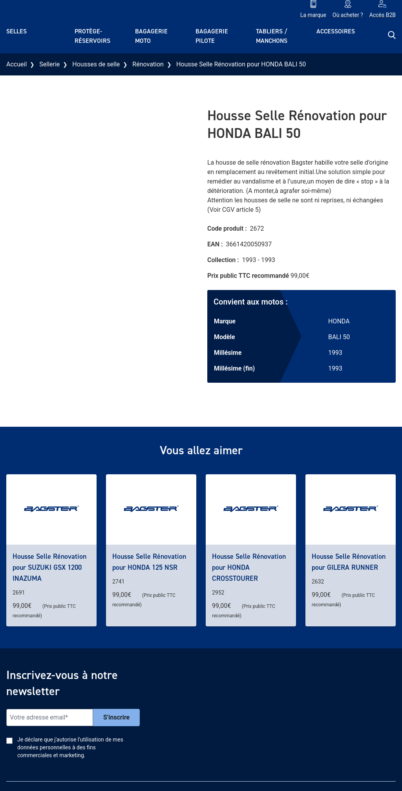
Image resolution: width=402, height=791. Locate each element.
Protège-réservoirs (92, 36)
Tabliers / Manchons (271, 36)
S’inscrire (116, 717)
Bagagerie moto (151, 36)
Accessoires (335, 31)
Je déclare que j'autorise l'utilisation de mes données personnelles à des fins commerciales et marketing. (70, 747)
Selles (16, 31)
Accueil (16, 64)
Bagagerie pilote (212, 36)
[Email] (49, 717)
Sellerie (49, 64)
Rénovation (148, 64)
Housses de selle (96, 64)
